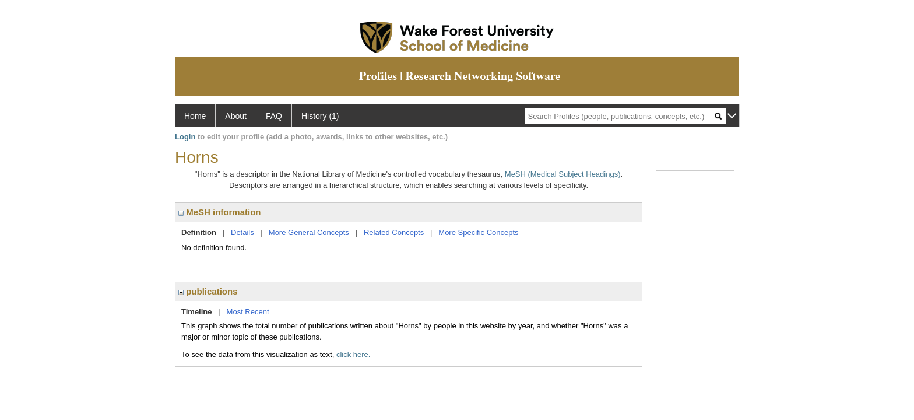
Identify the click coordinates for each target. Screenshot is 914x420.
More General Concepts (309, 232)
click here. (353, 354)
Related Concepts (394, 232)
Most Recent (248, 311)
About (236, 116)
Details (242, 232)
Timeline (196, 311)
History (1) (320, 116)
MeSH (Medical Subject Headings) (563, 174)
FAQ (274, 116)
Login (185, 136)
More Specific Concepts (478, 232)
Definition (198, 232)
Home (195, 116)
